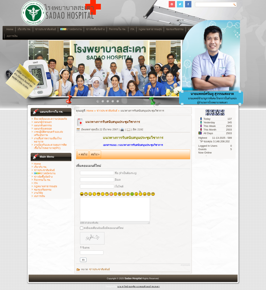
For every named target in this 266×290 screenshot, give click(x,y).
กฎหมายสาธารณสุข (45, 186)
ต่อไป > (95, 154)
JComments (185, 265)
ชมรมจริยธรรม (43, 189)
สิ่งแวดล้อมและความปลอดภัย (50, 118)
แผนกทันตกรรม (43, 125)
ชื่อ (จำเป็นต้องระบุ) (125, 173)
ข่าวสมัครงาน (96, 29)
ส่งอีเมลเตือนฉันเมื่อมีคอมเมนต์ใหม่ (104, 228)
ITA (157, 29)
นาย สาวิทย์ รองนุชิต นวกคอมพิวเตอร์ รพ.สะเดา (138, 286)
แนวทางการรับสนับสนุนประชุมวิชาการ (112, 122)
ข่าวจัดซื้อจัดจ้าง (120, 29)
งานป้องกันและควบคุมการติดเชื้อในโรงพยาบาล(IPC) (50, 146)
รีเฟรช (86, 247)
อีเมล (118, 179)
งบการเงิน (37, 36)
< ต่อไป (83, 154)
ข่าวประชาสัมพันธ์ (70, 29)
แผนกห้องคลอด (43, 128)
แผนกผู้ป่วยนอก (43, 122)
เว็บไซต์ (119, 186)
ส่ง (83, 259)
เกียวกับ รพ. (49, 29)
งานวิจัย (38, 192)
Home (34, 29)
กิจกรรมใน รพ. (142, 29)
